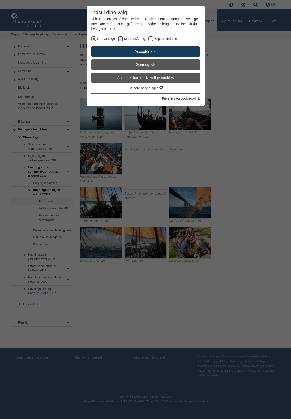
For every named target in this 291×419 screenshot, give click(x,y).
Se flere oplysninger (145, 88)
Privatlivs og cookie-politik (181, 98)
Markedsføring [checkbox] (134, 39)
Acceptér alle (145, 52)
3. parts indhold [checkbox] (165, 39)
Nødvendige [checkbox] (106, 39)
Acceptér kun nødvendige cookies (145, 78)
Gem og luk (145, 65)
